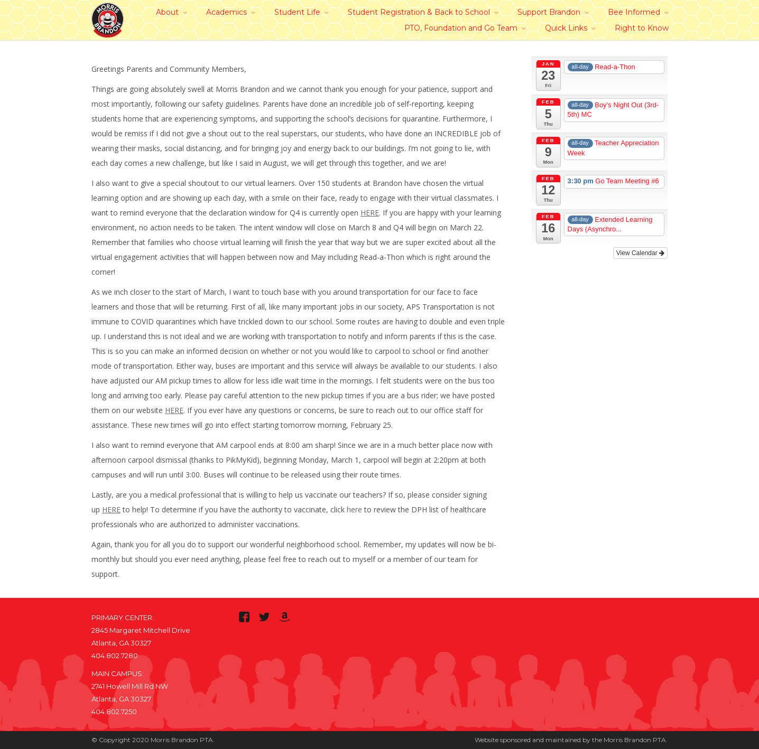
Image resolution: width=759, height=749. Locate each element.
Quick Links (566, 28)
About (167, 12)
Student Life (297, 12)
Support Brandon (548, 12)
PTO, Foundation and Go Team (460, 28)
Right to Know (642, 28)
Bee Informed (634, 12)
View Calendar (640, 253)
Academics (226, 12)
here (354, 509)
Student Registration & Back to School (419, 12)
